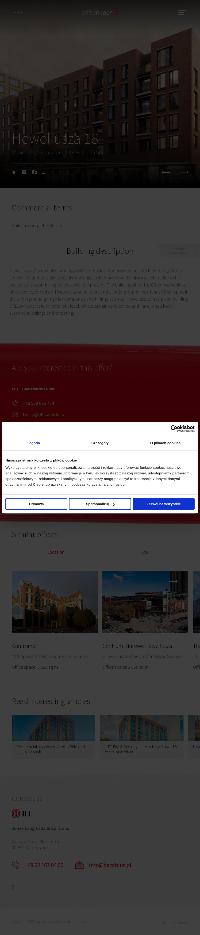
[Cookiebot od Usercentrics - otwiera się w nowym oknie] (174, 428)
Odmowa (36, 504)
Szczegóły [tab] (99, 443)
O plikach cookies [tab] (165, 443)
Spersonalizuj (100, 504)
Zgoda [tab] (34, 443)
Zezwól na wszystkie (163, 504)
